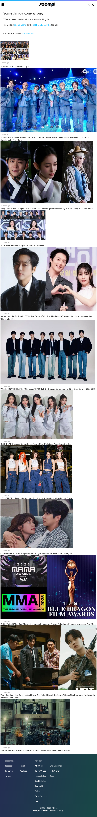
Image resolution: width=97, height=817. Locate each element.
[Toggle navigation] (3, 4)
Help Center (55, 771)
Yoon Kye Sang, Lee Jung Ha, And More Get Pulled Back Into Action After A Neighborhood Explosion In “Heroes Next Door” (48, 696)
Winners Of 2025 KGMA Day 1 (15, 66)
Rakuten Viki (53, 811)
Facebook (9, 766)
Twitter (8, 776)
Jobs (52, 776)
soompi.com (20, 24)
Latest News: (28, 33)
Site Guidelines (56, 766)
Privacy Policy (40, 776)
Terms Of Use (40, 771)
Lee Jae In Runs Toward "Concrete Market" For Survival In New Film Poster (35, 750)
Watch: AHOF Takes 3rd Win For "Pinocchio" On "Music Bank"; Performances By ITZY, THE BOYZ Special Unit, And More (46, 138)
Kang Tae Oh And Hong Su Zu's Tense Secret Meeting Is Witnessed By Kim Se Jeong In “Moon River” (47, 208)
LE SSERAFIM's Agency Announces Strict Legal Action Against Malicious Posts (36, 498)
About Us (39, 766)
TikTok (22, 766)
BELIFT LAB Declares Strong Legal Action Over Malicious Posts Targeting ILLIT (37, 444)
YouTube (23, 771)
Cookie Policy (40, 781)
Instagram (9, 771)
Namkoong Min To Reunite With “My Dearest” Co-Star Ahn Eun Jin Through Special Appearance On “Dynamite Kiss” (46, 317)
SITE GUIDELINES (42, 24)
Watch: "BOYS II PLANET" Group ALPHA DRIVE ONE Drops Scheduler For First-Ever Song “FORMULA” (48, 389)
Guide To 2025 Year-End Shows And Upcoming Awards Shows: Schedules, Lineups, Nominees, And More (48, 624)
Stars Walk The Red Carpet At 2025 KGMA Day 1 (23, 245)
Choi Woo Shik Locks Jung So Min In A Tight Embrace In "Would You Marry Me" (37, 553)
